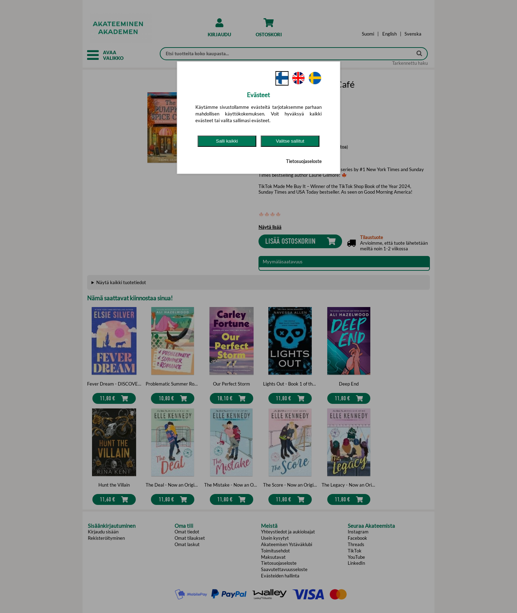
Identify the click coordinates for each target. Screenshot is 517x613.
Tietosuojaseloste (304, 161)
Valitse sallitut (290, 141)
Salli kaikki (227, 141)
